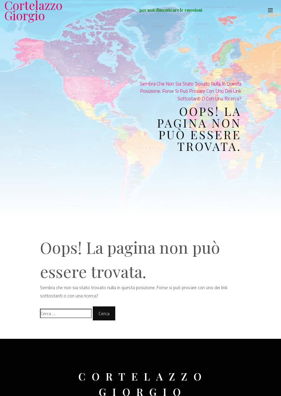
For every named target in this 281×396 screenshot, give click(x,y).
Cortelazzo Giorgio (33, 10)
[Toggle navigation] (270, 10)
